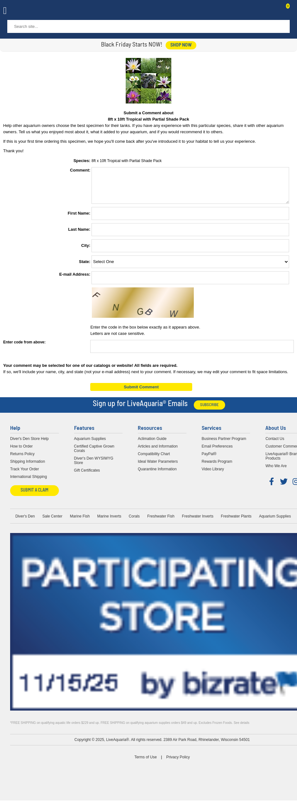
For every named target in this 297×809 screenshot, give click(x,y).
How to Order (21, 452)
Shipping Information (27, 467)
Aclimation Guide (152, 444)
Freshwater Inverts (197, 522)
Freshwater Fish (160, 522)
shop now (181, 45)
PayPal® (209, 459)
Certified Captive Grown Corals (94, 454)
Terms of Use (145, 763)
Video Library (213, 475)
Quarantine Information (157, 475)
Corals (134, 522)
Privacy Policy (178, 763)
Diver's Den (25, 522)
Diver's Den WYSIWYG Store (93, 466)
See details (241, 728)
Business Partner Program (224, 444)
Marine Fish (80, 522)
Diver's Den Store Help (29, 444)
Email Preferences (217, 452)
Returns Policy (22, 459)
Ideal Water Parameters (158, 467)
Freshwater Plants (236, 522)
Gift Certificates (87, 476)
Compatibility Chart (154, 459)
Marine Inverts (109, 522)
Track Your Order (24, 475)
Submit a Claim (34, 496)
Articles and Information (158, 452)
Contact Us (272, 11)
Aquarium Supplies (90, 444)
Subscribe (209, 411)
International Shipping (28, 482)
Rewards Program (217, 467)
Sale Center (52, 522)
